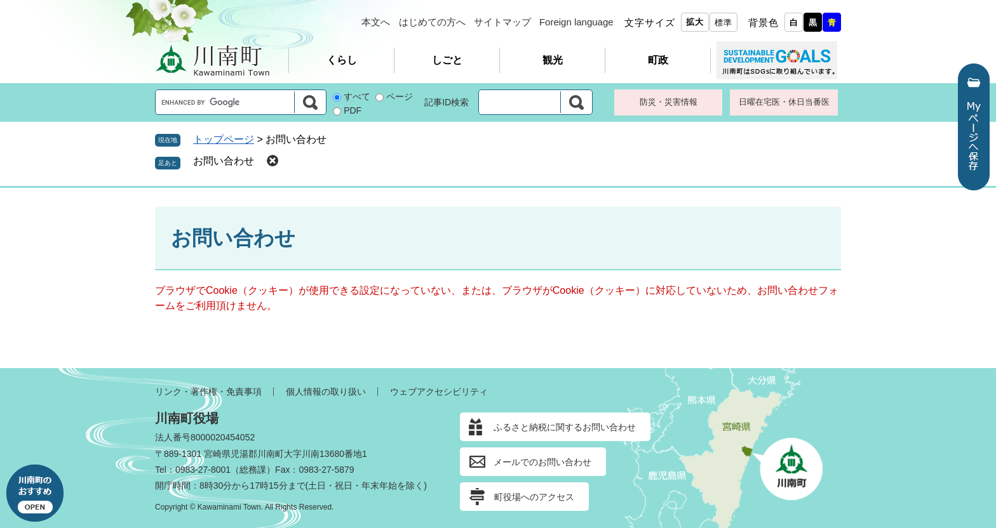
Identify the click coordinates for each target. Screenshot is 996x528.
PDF (352, 110)
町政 (658, 60)
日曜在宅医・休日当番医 (784, 102)
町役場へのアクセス (534, 497)
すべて (357, 96)
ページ (399, 96)
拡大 (695, 22)
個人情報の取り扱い (326, 391)
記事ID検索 (446, 102)
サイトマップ (502, 21)
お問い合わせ (223, 160)
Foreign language (576, 21)
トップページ (223, 139)
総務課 (252, 470)
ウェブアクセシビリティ (439, 391)
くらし (341, 60)
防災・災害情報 (668, 102)
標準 (723, 22)
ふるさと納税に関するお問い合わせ (565, 427)
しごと (447, 60)
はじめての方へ (432, 21)
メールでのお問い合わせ (542, 462)
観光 (552, 60)
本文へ (375, 21)
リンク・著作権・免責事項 (208, 391)
